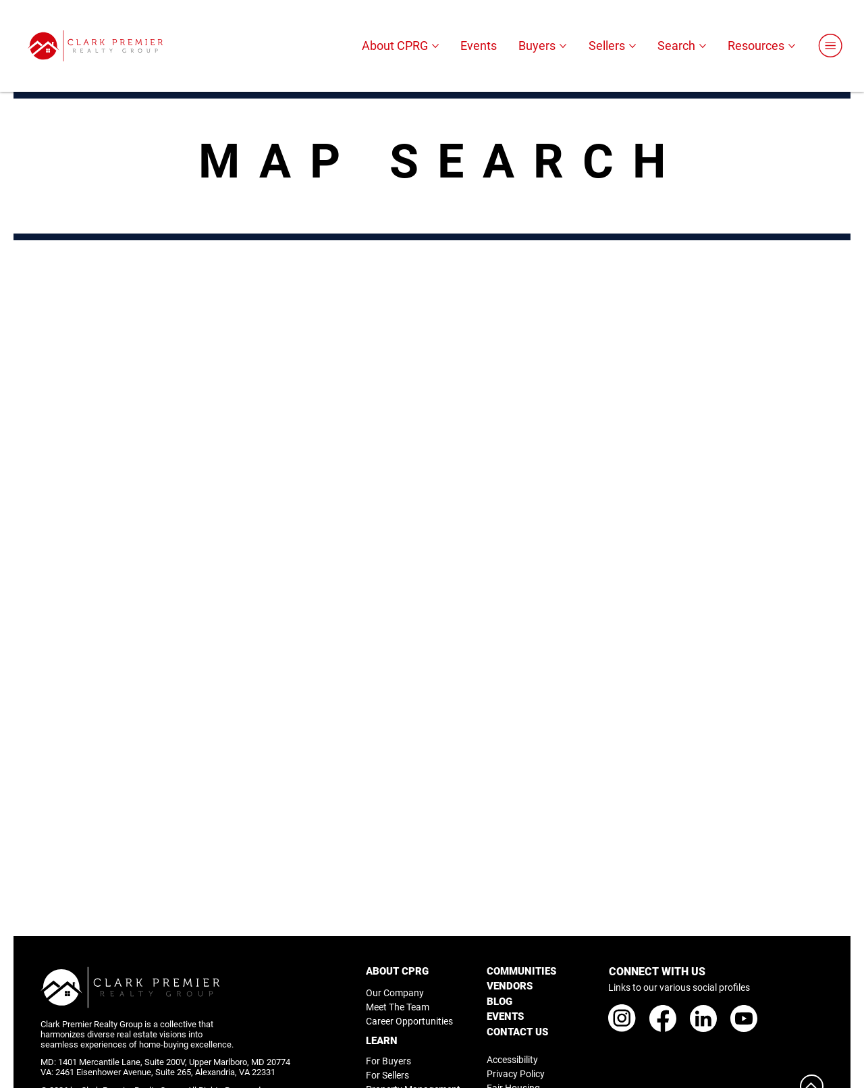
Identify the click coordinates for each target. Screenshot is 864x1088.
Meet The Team (397, 1007)
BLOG (499, 1002)
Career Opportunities (409, 1021)
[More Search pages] (702, 46)
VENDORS (510, 986)
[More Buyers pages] (563, 46)
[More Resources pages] (791, 46)
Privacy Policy (516, 1073)
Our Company (395, 992)
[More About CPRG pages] (435, 46)
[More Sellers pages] (632, 46)
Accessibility (512, 1059)
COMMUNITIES (521, 971)
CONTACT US (517, 1032)
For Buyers (388, 1061)
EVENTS (505, 1016)
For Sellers (387, 1075)
